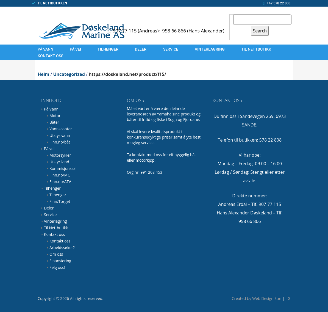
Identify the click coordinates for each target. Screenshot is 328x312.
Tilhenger (108, 49)
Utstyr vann (59, 135)
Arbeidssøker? (62, 247)
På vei (75, 49)
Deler (140, 49)
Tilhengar (57, 194)
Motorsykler (60, 155)
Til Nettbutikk (256, 49)
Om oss (56, 254)
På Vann (45, 49)
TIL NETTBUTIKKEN (52, 3)
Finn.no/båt (59, 142)
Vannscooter (60, 128)
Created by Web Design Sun (256, 298)
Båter (54, 122)
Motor (54, 115)
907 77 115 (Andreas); (137, 30)
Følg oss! (57, 267)
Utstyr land (59, 161)
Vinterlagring (210, 49)
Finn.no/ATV (60, 181)
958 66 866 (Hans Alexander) (193, 30)
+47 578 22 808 (278, 3)
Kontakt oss (50, 56)
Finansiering (60, 260)
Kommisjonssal (62, 168)
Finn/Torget (59, 201)
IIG (287, 298)
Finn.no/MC (59, 175)
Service (170, 49)
